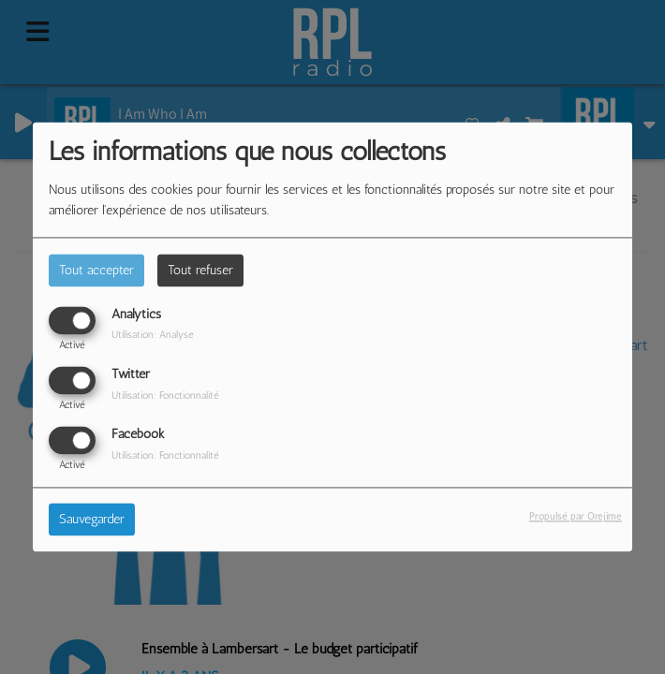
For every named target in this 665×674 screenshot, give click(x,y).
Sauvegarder (92, 520)
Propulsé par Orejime (575, 516)
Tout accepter (96, 270)
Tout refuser (200, 270)
